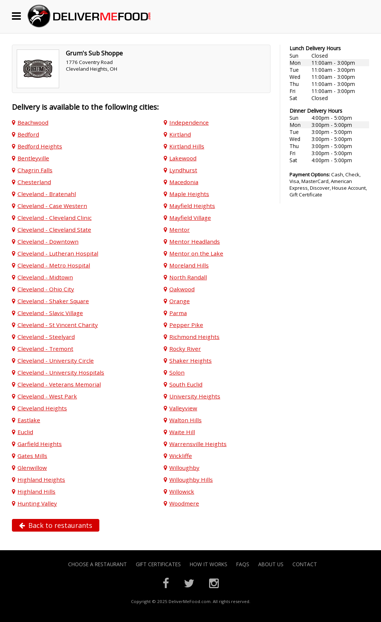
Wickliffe (180, 455)
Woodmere (184, 503)
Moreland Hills (189, 265)
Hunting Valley (37, 503)
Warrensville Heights (198, 444)
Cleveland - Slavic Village (50, 313)
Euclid (25, 432)
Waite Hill (182, 432)
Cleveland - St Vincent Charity (57, 324)
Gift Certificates (158, 564)
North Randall (188, 277)
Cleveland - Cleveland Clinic (54, 217)
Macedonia (183, 182)
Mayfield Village (190, 217)
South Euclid (185, 384)
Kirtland (180, 134)
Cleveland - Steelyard (46, 336)
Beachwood (32, 122)
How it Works (208, 564)
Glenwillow (32, 467)
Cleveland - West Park (47, 396)
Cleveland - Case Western (52, 205)
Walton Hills (185, 420)
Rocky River (185, 348)
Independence (189, 122)
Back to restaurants (55, 525)
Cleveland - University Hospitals (60, 372)
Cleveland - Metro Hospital (53, 265)
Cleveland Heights (42, 408)
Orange (179, 301)
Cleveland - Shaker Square (53, 301)
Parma (178, 313)
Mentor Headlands (194, 241)
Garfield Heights (39, 444)
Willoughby (184, 467)
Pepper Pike (186, 324)
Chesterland (34, 182)
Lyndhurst (183, 170)
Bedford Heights (39, 146)
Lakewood (182, 158)
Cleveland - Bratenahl (46, 194)
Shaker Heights (190, 360)
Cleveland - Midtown (45, 277)
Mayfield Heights (192, 205)
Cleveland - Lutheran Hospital (57, 253)
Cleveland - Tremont (45, 348)
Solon (177, 372)
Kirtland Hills (186, 146)
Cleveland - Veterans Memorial (59, 384)
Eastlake (28, 420)
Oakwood (182, 289)
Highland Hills (36, 491)
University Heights (194, 396)
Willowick (181, 491)
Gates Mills (32, 455)
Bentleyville (33, 158)
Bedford (28, 134)
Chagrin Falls (34, 170)
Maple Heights (189, 194)
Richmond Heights (194, 336)
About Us (271, 564)
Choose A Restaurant (97, 564)
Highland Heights (41, 479)
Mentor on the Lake (196, 253)
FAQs (242, 564)
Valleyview (183, 408)
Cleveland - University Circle (55, 360)
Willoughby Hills (191, 479)
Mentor (179, 229)
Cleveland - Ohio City (45, 289)
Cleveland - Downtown (48, 241)
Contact (304, 564)
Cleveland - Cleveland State (54, 229)
